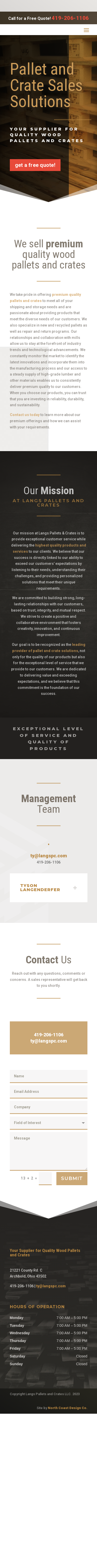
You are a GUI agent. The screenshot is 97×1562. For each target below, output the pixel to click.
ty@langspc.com (48, 983)
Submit (72, 1305)
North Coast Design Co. (67, 1556)
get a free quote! (35, 165)
